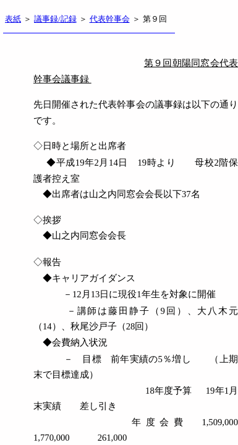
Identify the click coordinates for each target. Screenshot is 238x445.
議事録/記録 (55, 19)
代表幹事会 (110, 19)
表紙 (13, 19)
